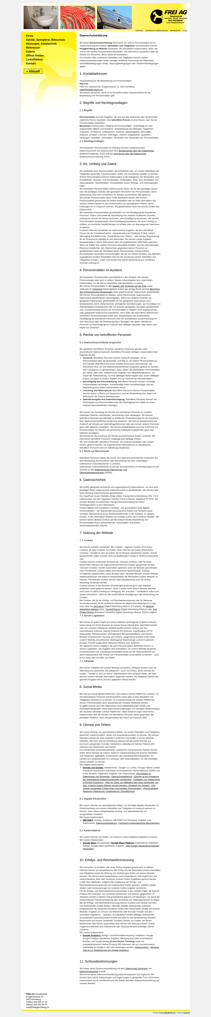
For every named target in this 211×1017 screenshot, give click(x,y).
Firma (29, 35)
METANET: (88, 820)
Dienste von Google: (93, 767)
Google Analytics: (92, 935)
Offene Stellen (35, 55)
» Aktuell (33, 71)
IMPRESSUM (175, 31)
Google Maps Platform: (123, 843)
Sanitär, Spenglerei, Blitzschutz (45, 39)
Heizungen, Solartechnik (41, 43)
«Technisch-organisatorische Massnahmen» (139, 823)
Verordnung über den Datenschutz (130, 153)
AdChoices (98, 606)
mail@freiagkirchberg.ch (91, 89)
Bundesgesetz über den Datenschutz (136, 150)
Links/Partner (34, 59)
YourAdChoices (113, 609)
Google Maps (89, 843)
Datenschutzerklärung (157, 31)
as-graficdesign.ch (168, 1013)
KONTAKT (139, 31)
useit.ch (187, 1013)
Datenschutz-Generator (136, 968)
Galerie (30, 51)
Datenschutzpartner (89, 971)
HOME (184, 31)
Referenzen (33, 47)
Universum (97, 289)
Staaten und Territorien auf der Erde (129, 286)
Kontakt (31, 63)
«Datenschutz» (142, 947)
